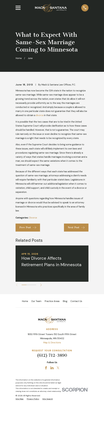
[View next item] (41, 307)
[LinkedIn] (52, 390)
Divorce (33, 240)
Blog (65, 323)
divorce (39, 137)
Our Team (36, 323)
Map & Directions (52, 365)
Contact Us (76, 323)
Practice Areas (52, 323)
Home (25, 323)
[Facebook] (46, 390)
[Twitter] (58, 390)
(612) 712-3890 (52, 378)
